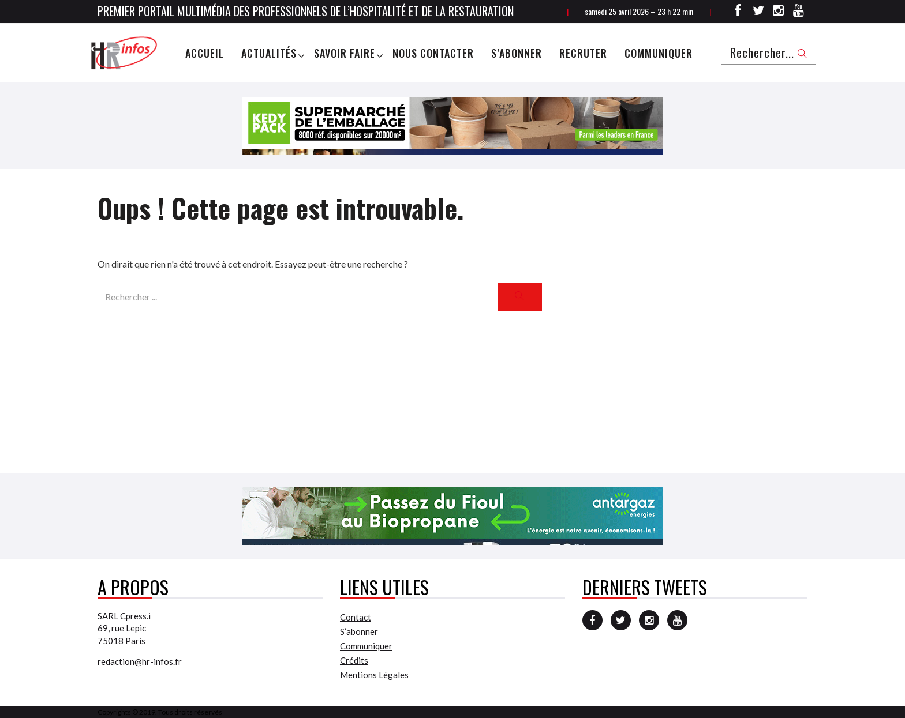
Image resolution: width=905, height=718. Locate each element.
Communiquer (658, 53)
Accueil (204, 53)
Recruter (583, 53)
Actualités (269, 53)
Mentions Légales (374, 675)
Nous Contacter (433, 53)
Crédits (354, 660)
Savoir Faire (344, 53)
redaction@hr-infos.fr (140, 661)
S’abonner (516, 53)
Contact (355, 617)
